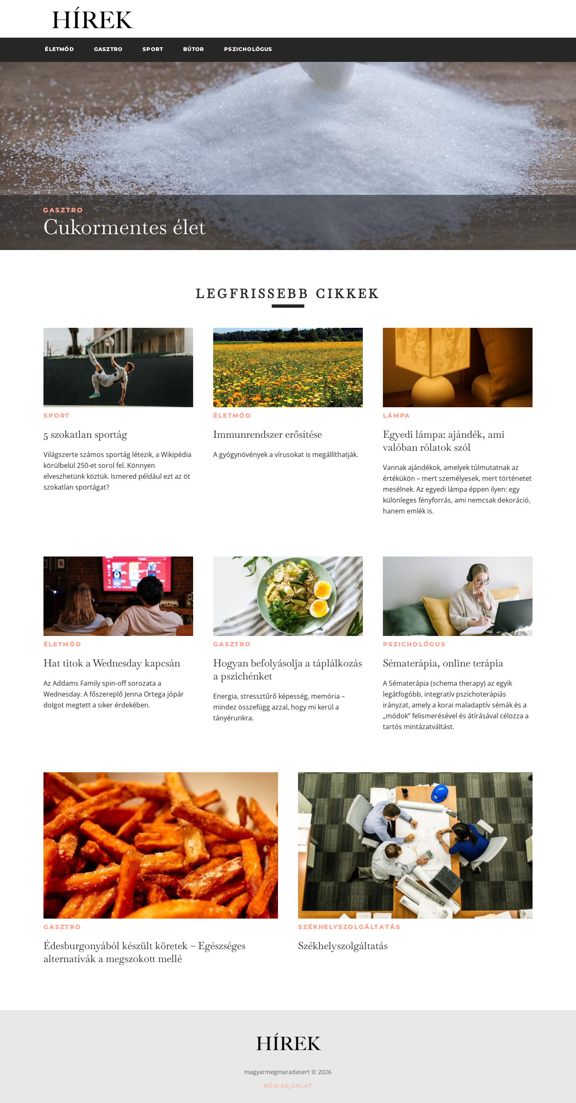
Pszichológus (414, 644)
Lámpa (396, 415)
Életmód (232, 415)
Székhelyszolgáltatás (349, 927)
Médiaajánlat (288, 1086)
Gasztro (63, 210)
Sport (56, 415)
